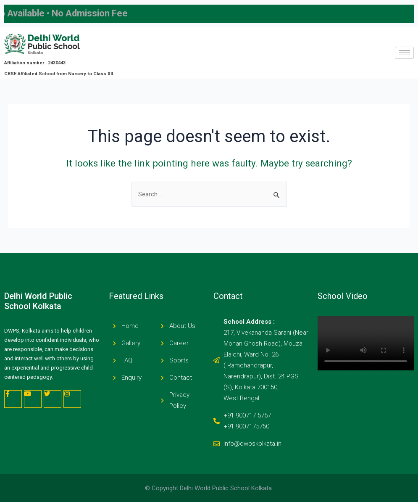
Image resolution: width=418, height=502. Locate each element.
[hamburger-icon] (404, 53)
